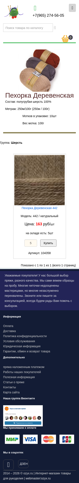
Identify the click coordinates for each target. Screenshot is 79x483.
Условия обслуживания (19, 341)
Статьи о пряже (13, 382)
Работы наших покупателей (22, 372)
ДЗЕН (24, 463)
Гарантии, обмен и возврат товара (26, 351)
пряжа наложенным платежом (23, 367)
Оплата (8, 326)
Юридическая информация (21, 346)
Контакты (9, 387)
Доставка (9, 331)
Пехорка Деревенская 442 (40, 208)
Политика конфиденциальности (25, 336)
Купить (48, 243)
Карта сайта (11, 392)
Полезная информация (19, 377)
